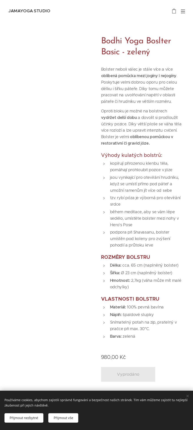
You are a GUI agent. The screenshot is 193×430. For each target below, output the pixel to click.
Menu (183, 11)
